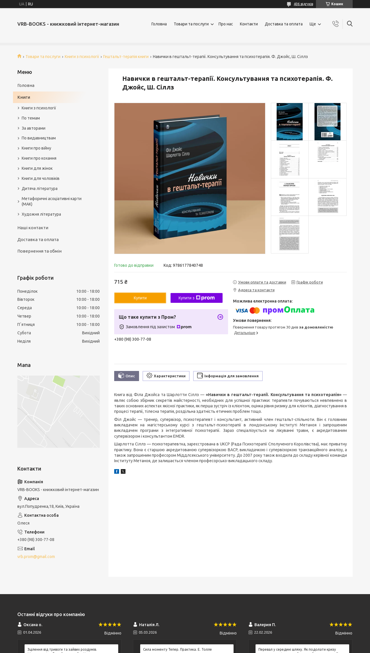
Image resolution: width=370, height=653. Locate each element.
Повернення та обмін (39, 251)
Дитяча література (40, 188)
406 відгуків (303, 4)
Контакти (249, 24)
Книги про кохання (39, 158)
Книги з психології (82, 56)
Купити (140, 298)
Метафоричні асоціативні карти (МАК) (52, 201)
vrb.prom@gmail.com (36, 556)
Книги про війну (36, 148)
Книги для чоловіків (41, 178)
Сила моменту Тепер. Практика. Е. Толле (177, 649)
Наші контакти (32, 227)
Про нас (226, 24)
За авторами (33, 128)
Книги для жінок (37, 168)
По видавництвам (39, 138)
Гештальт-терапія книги (126, 56)
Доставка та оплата (284, 24)
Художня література (41, 214)
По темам (31, 118)
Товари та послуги (191, 24)
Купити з (196, 298)
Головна (159, 24)
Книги (23, 97)
